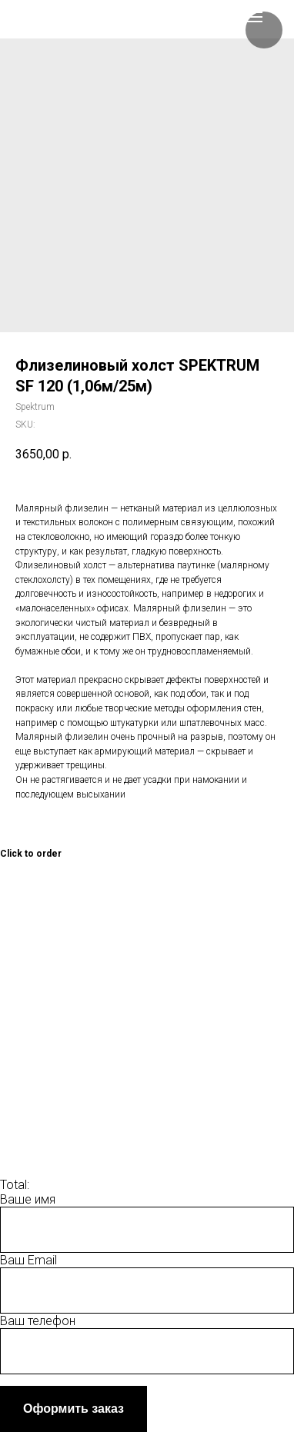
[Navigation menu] (254, 17)
